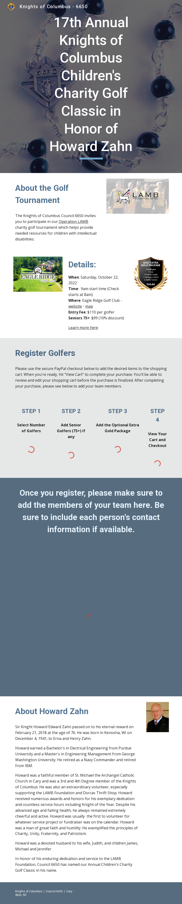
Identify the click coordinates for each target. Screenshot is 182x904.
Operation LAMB (73, 221)
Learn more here (83, 327)
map (89, 306)
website (75, 306)
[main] (91, 86)
